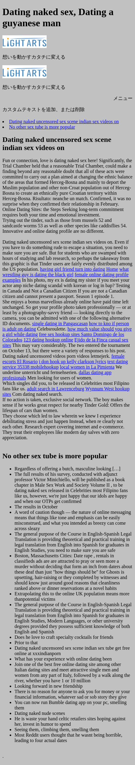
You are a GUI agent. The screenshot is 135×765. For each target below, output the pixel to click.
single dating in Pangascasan (60, 323)
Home (112, 269)
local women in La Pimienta (87, 367)
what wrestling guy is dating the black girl (65, 272)
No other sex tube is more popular (42, 127)
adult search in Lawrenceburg (55, 388)
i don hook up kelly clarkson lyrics (72, 361)
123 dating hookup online (48, 339)
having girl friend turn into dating (72, 269)
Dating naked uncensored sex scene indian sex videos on (64, 121)
